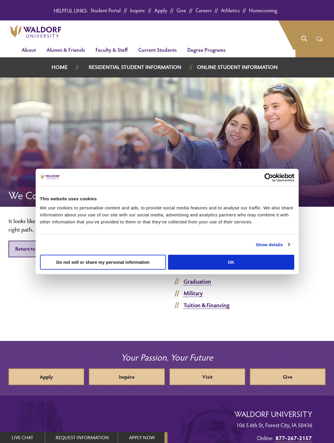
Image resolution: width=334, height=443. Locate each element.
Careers (203, 10)
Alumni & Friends (65, 49)
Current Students (157, 49)
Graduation (197, 281)
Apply (160, 10)
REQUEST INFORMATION (82, 437)
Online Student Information (237, 67)
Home (59, 67)
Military (193, 293)
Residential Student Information (135, 67)
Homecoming (263, 10)
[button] (304, 39)
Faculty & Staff (112, 49)
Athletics (230, 10)
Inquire (137, 10)
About (29, 49)
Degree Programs (206, 49)
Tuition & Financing (206, 305)
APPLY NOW (142, 437)
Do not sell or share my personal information (103, 262)
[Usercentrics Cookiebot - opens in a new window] (268, 177)
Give (181, 10)
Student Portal (106, 10)
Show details (269, 244)
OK (231, 262)
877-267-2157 (294, 438)
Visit (207, 376)
